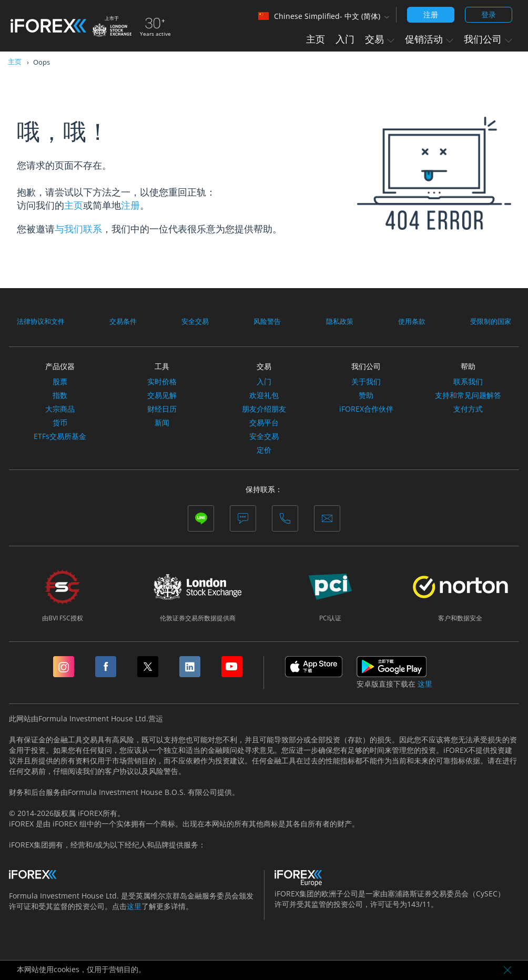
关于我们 (366, 381)
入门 (345, 39)
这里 (425, 684)
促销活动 (429, 39)
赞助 (366, 395)
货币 (60, 422)
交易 (379, 39)
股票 (60, 381)
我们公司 (488, 39)
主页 (315, 39)
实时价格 (162, 381)
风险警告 (267, 321)
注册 (430, 14)
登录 (488, 14)
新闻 (162, 422)
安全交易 (196, 321)
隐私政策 (339, 321)
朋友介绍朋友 (264, 409)
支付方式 (468, 409)
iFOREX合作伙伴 (366, 409)
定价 (264, 450)
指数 (60, 395)
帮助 (468, 366)
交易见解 (162, 395)
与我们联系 (78, 228)
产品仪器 (60, 366)
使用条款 (410, 321)
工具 (162, 366)
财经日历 (162, 409)
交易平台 (264, 422)
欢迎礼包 (264, 395)
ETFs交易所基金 (60, 436)
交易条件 (125, 321)
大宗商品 (60, 409)
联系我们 (468, 381)
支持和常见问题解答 (468, 395)
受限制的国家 (489, 321)
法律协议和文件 (42, 321)
